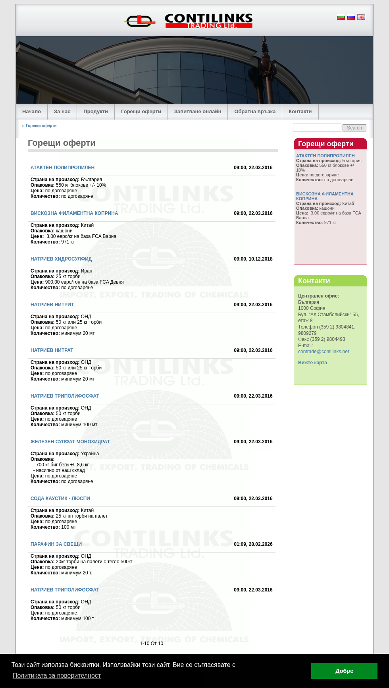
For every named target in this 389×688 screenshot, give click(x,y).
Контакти (300, 111)
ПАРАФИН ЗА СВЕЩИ (56, 544)
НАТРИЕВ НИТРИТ (52, 304)
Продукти (95, 111)
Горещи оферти (141, 111)
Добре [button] (344, 671)
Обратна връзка (254, 111)
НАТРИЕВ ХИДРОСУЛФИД (61, 259)
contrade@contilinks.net (323, 351)
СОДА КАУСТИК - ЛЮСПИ (60, 498)
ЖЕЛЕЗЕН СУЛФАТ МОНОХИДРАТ (70, 441)
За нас (62, 111)
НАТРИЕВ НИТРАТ (52, 350)
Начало (31, 111)
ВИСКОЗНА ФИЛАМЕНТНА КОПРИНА (74, 213)
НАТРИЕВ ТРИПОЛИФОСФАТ (65, 396)
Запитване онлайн (197, 111)
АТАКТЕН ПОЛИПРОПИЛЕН (62, 167)
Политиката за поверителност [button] (57, 675)
